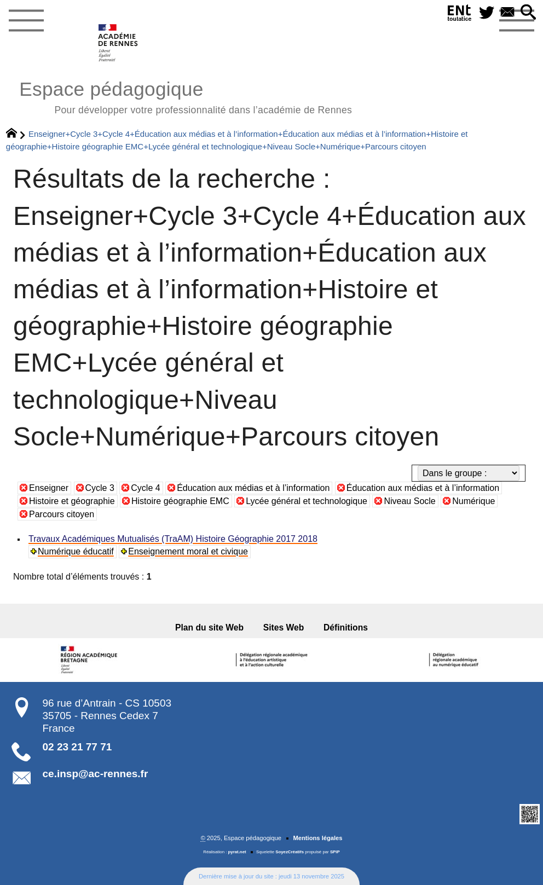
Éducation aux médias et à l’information (253, 488)
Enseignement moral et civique (188, 551)
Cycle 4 (145, 488)
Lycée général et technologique (306, 501)
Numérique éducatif (76, 551)
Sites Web (283, 627)
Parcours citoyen (61, 514)
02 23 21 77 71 (77, 747)
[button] (528, 13)
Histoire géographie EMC (180, 501)
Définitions (346, 627)
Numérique (473, 501)
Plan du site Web (209, 627)
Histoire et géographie (72, 501)
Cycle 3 (99, 488)
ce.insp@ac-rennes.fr (95, 773)
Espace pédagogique (185, 96)
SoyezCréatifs (289, 851)
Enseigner (48, 488)
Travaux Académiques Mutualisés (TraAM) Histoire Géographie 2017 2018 (172, 538)
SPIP (335, 851)
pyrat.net (237, 851)
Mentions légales (317, 838)
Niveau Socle (409, 501)
